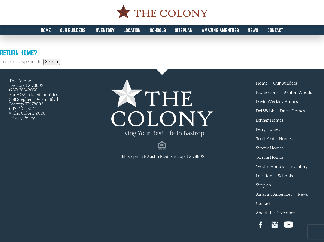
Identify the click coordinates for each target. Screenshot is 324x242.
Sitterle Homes (270, 148)
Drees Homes (292, 111)
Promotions (267, 92)
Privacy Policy (22, 118)
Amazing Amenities (220, 30)
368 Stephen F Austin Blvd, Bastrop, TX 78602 (162, 156)
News (253, 30)
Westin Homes (270, 166)
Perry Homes (268, 129)
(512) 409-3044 (23, 109)
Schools (158, 30)
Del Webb (265, 111)
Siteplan (184, 30)
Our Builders (72, 30)
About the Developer (275, 213)
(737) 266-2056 (23, 90)
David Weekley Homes (277, 102)
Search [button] (51, 62)
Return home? (18, 53)
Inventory (104, 30)
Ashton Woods (298, 92)
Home (46, 30)
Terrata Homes (270, 157)
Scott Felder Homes (274, 139)
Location (132, 30)
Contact (275, 30)
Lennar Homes (269, 120)
